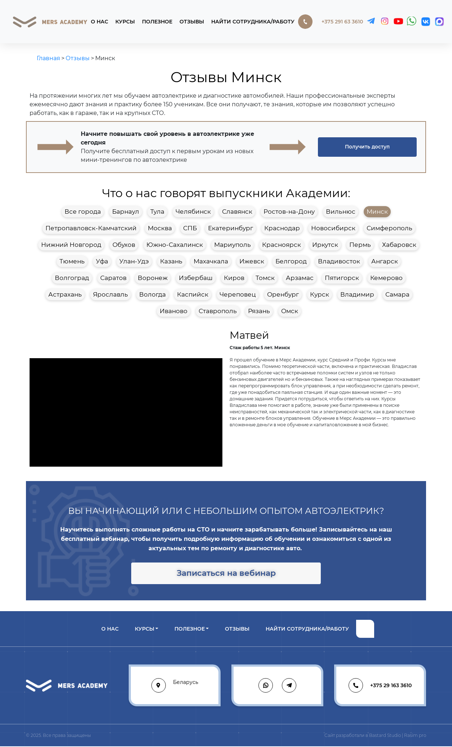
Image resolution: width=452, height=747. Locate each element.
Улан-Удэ (134, 261)
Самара (397, 294)
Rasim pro (415, 736)
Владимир (357, 294)
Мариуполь (232, 244)
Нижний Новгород (71, 244)
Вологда (152, 294)
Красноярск (281, 244)
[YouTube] (398, 22)
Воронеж (153, 277)
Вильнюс (340, 211)
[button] (367, 147)
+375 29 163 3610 (380, 686)
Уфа (102, 261)
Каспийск (192, 294)
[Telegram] (371, 22)
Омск (289, 311)
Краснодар (282, 228)
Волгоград (72, 277)
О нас (99, 21)
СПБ (190, 228)
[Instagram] (385, 22)
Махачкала (211, 261)
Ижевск (251, 261)
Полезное (157, 21)
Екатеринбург (230, 228)
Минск (377, 211)
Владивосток (339, 261)
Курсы (125, 21)
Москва (160, 228)
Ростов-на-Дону (289, 211)
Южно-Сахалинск (174, 244)
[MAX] (439, 22)
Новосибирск (333, 228)
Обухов (123, 244)
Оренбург (283, 294)
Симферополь (389, 228)
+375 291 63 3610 (330, 21)
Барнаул (125, 211)
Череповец (238, 294)
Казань (171, 261)
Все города (83, 211)
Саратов (113, 277)
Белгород (291, 261)
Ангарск (384, 261)
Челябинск (193, 211)
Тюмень (72, 261)
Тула (157, 211)
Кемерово (386, 277)
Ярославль (110, 294)
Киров (234, 277)
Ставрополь (218, 311)
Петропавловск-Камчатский (91, 228)
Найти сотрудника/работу (252, 21)
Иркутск (325, 244)
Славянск (237, 211)
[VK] (426, 22)
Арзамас (300, 277)
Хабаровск (399, 244)
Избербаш (196, 277)
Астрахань (65, 294)
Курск (319, 294)
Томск (265, 277)
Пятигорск (342, 277)
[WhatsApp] (412, 22)
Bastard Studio (385, 736)
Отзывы (192, 21)
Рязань (259, 311)
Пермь (360, 244)
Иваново (173, 311)
